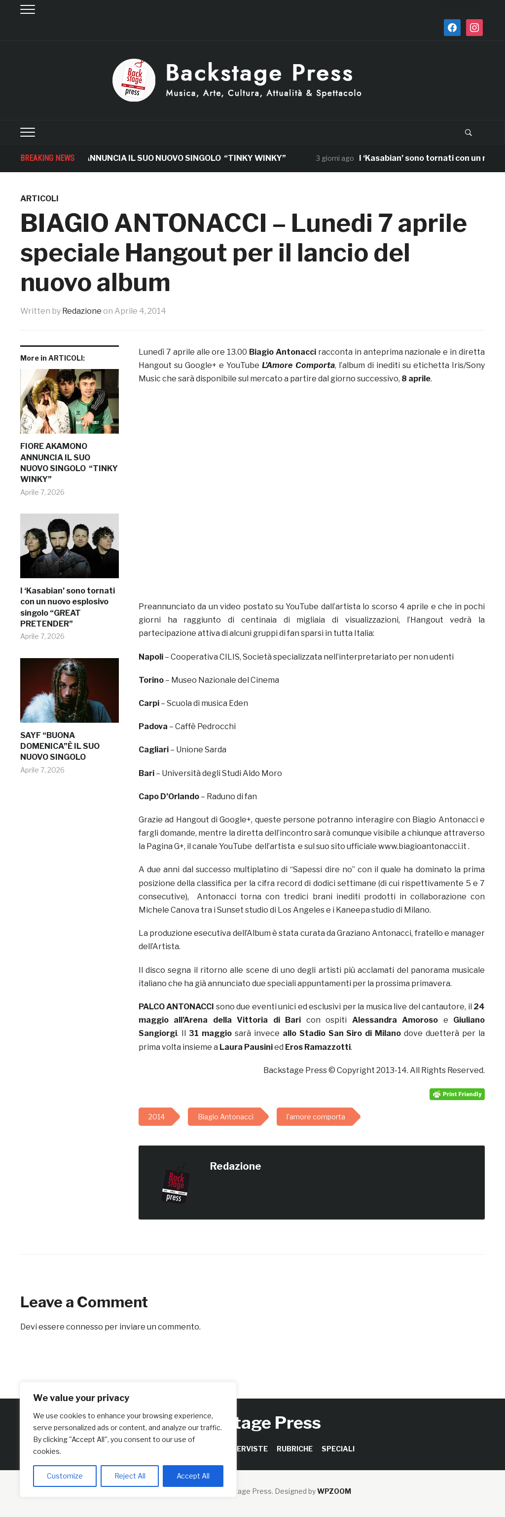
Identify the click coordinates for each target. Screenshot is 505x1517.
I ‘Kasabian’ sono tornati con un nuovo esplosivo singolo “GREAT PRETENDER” (67, 607)
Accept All (193, 1476)
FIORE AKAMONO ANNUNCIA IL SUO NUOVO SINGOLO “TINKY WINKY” (158, 158)
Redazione (82, 311)
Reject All (129, 1476)
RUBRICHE (295, 1448)
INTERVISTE (246, 1448)
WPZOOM (334, 1491)
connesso (84, 1327)
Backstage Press (252, 1422)
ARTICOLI (39, 198)
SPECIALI (338, 1448)
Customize (65, 1476)
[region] (128, 1439)
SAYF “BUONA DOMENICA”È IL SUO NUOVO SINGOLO (60, 746)
